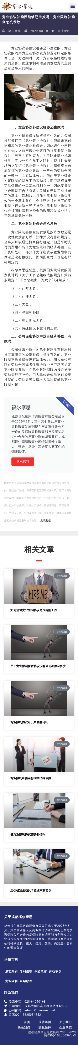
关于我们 (65, 1022)
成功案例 (11, 971)
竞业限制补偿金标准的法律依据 (30, 778)
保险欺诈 (40, 971)
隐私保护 (44, 1027)
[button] (72, 6)
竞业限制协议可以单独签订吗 (29, 722)
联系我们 (22, 461)
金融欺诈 (26, 981)
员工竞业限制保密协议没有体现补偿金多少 (38, 666)
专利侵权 (26, 971)
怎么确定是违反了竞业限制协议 (30, 890)
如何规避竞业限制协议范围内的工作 (33, 610)
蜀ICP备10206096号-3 (60, 1035)
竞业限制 (64, 31)
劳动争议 (55, 971)
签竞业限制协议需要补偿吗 (27, 834)
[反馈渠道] (45, 520)
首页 (27, 1022)
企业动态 (65, 1027)
